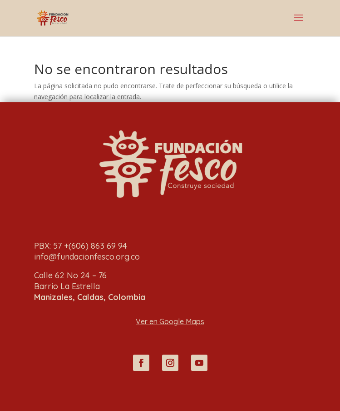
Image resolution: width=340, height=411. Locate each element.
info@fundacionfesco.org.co (87, 256)
